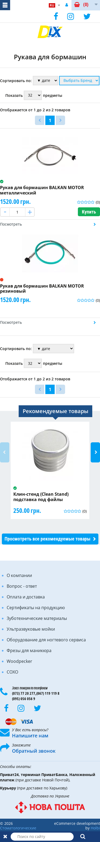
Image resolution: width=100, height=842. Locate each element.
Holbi (95, 827)
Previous (4, 452)
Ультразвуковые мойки (31, 629)
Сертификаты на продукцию (36, 608)
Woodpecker (19, 661)
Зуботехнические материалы (37, 618)
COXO (12, 672)
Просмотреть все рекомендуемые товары (47, 539)
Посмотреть (11, 224)
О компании (19, 575)
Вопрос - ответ (22, 586)
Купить (89, 212)
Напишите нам (30, 735)
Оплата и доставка (26, 597)
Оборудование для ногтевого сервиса (46, 640)
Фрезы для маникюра (29, 650)
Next (95, 452)
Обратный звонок (33, 750)
